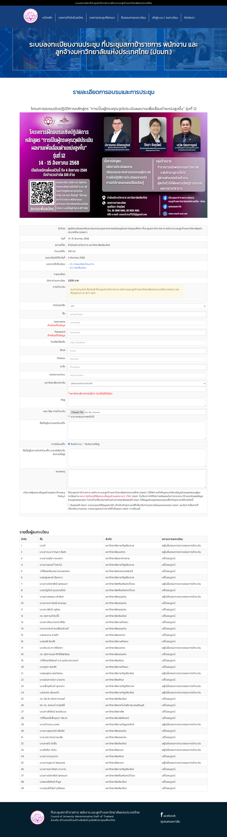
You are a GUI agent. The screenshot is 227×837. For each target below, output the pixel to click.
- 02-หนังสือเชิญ (77, 268)
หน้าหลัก (47, 17)
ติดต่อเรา (189, 17)
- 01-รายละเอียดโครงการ (81, 264)
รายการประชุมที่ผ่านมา (102, 17)
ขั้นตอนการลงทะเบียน (133, 17)
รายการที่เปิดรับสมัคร (70, 17)
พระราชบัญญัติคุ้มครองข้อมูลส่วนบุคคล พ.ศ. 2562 (105, 496)
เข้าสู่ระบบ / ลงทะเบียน (165, 17)
